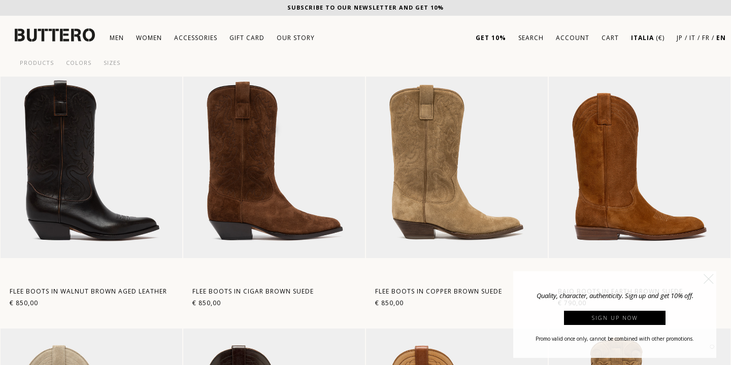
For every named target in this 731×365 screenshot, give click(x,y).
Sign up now (615, 317)
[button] (708, 278)
